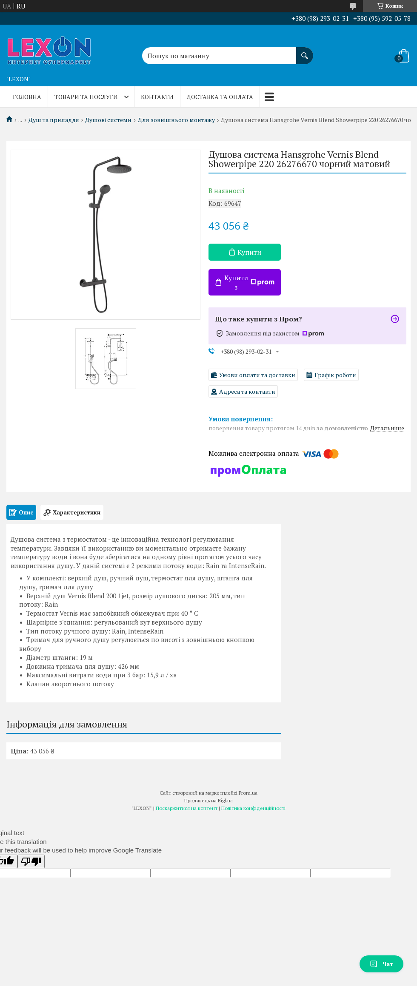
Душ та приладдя (54, 120)
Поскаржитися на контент (186, 808)
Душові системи (108, 120)
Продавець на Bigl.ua (208, 800)
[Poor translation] (31, 861)
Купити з (249, 282)
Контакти (157, 97)
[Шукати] (304, 51)
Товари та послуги (86, 97)
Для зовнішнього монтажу (176, 120)
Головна (27, 97)
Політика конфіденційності (253, 808)
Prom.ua (248, 793)
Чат (381, 964)
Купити (249, 252)
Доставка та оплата (220, 97)
